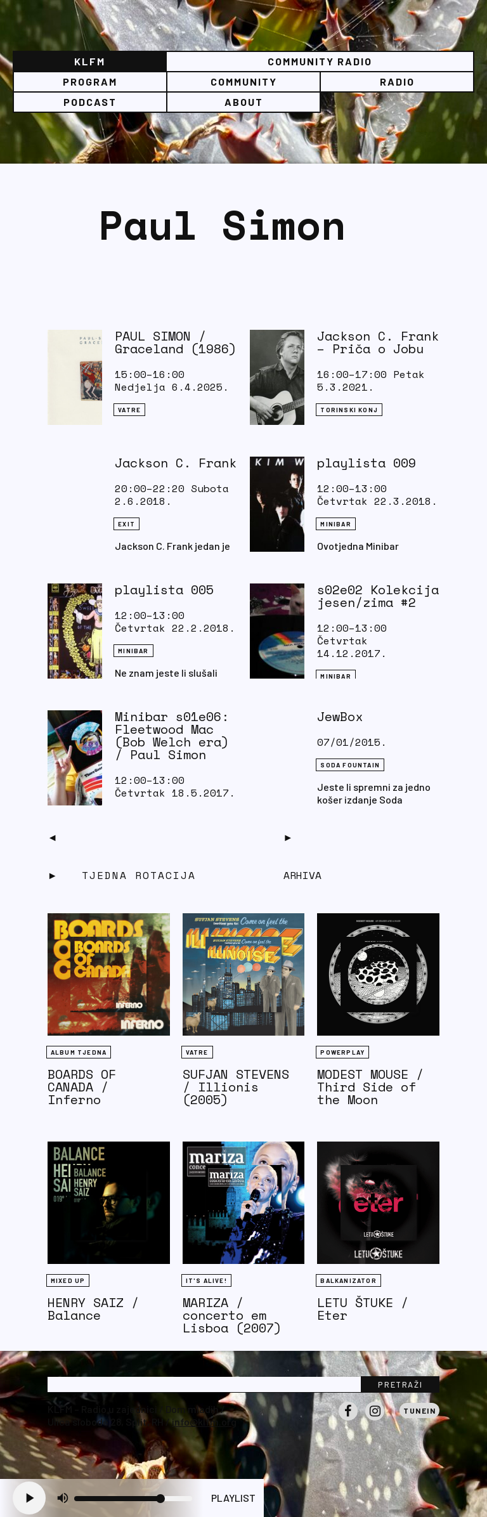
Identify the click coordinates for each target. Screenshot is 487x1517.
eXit (126, 524)
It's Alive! (206, 1280)
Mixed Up (68, 1280)
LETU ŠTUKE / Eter (362, 1308)
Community (244, 81)
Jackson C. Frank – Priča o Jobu (378, 342)
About (243, 102)
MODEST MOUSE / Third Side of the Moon (370, 1087)
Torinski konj (349, 409)
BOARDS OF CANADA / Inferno (82, 1087)
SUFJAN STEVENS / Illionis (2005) (236, 1087)
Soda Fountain (350, 765)
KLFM (89, 61)
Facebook (348, 1420)
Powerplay (342, 1052)
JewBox (340, 716)
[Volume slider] (133, 1498)
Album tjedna (79, 1052)
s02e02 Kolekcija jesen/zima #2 (378, 595)
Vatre (129, 409)
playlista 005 (164, 589)
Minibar (335, 524)
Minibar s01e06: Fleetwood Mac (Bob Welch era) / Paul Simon (172, 735)
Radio (397, 81)
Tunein (419, 1410)
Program (90, 81)
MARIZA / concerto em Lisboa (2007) (232, 1315)
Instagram (374, 1420)
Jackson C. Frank (176, 462)
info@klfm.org (204, 1422)
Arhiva (302, 875)
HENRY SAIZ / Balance (93, 1308)
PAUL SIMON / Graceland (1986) (176, 342)
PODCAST (90, 102)
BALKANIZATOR (348, 1280)
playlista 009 (366, 462)
